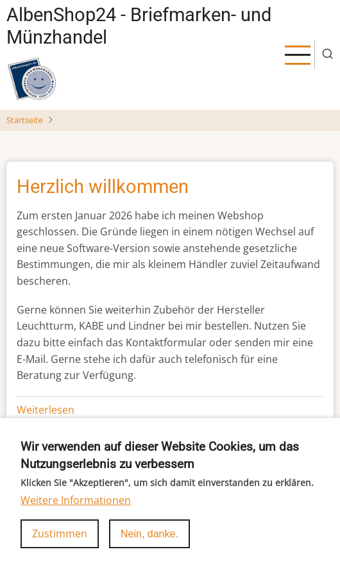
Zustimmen (59, 544)
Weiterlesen (45, 410)
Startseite (24, 120)
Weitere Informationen (76, 510)
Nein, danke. (149, 544)
